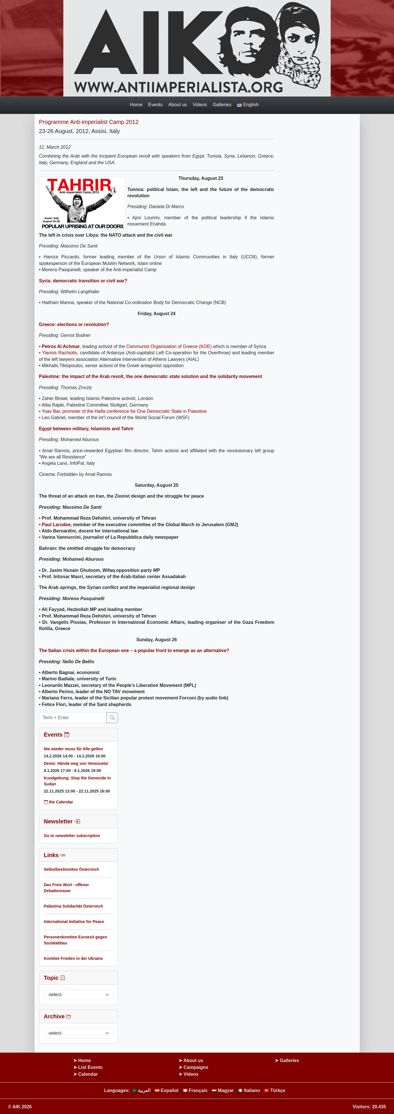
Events (155, 104)
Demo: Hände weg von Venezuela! (76, 763)
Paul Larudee (56, 524)
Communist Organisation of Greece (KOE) (169, 346)
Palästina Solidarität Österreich (73, 906)
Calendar (88, 1074)
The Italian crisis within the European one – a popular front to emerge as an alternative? (134, 650)
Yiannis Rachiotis (59, 352)
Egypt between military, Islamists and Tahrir (86, 428)
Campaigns (196, 1067)
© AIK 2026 (20, 1106)
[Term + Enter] (72, 717)
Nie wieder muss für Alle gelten (73, 749)
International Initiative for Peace (74, 921)
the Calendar (58, 802)
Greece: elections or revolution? (74, 324)
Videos (200, 104)
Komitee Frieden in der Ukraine (73, 958)
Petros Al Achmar (61, 346)
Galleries (222, 104)
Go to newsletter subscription (72, 835)
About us (177, 104)
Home (136, 104)
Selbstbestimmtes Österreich (71, 869)
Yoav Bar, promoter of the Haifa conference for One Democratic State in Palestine (124, 411)
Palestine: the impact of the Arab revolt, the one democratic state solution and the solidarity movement (150, 376)
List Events (90, 1067)
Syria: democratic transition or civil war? (83, 280)
